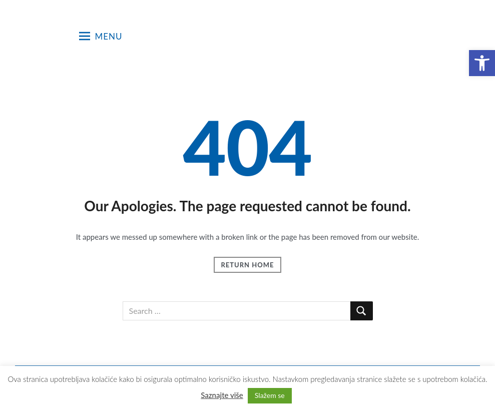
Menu (101, 36)
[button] (482, 63)
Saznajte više (222, 394)
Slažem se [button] (270, 395)
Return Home (247, 265)
